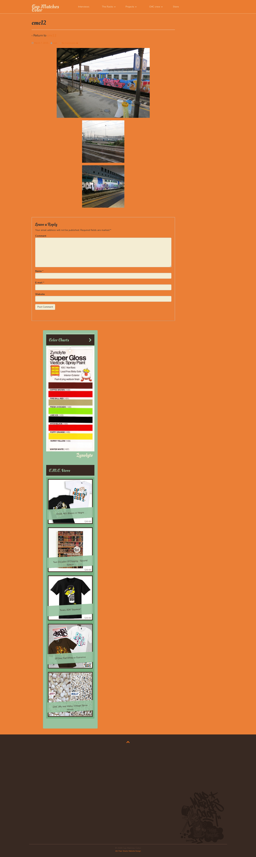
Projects (131, 6)
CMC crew (156, 6)
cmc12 (51, 35)
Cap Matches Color (45, 8)
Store (176, 6)
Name (38, 271)
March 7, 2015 (41, 43)
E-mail (38, 282)
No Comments (70, 43)
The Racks (109, 6)
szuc (55, 43)
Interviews (83, 6)
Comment (40, 235)
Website (40, 294)
